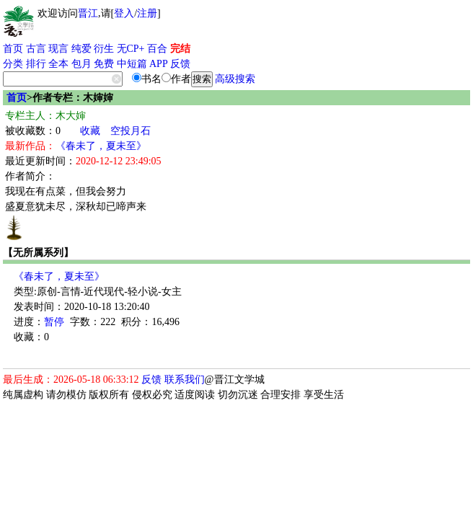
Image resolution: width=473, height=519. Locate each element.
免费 (104, 63)
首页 (13, 48)
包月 (81, 63)
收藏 (90, 130)
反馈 (180, 63)
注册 (147, 13)
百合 (157, 48)
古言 (36, 48)
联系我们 (184, 379)
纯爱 (81, 48)
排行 (36, 63)
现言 (58, 48)
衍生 (104, 48)
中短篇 (132, 63)
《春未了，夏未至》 (101, 146)
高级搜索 (235, 79)
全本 (58, 63)
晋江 (88, 13)
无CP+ (131, 48)
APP (158, 63)
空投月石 (130, 130)
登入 (124, 13)
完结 (180, 48)
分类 (13, 63)
